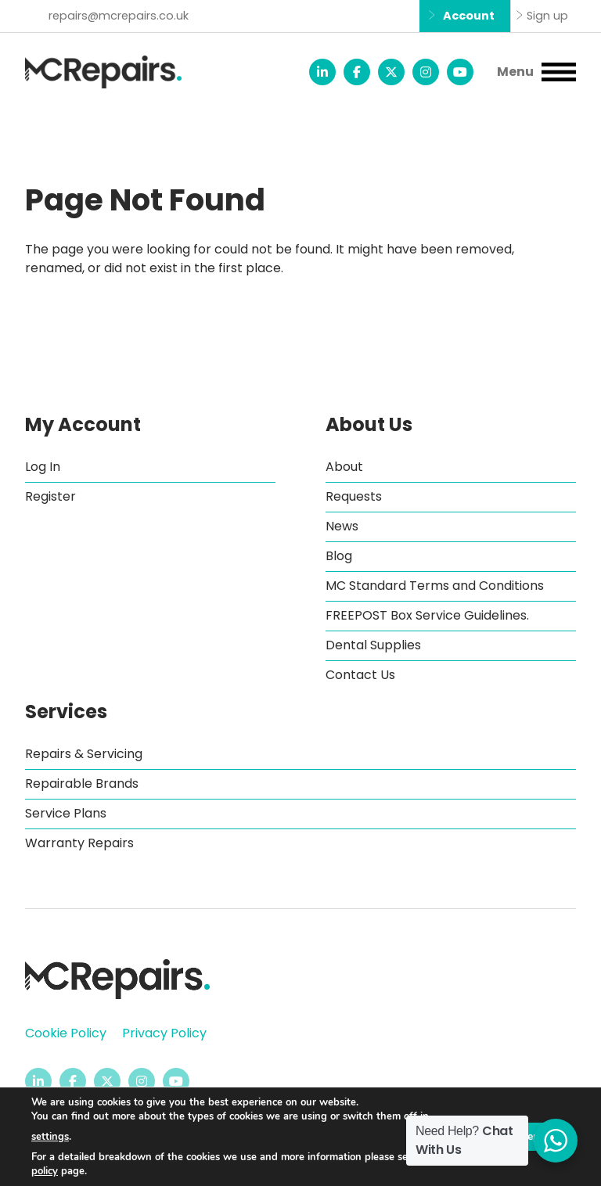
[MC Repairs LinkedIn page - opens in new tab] (322, 72)
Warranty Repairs (79, 843)
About (344, 467)
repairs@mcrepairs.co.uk (119, 15)
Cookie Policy (65, 1033)
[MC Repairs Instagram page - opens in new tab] (425, 72)
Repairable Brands (82, 783)
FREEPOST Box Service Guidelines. (427, 615)
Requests (354, 496)
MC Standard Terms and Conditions (435, 586)
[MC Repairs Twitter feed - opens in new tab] (391, 72)
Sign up (547, 15)
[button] (536, 72)
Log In (42, 467)
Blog (339, 556)
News (342, 526)
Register (50, 496)
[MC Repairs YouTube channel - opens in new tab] (460, 72)
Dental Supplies (373, 645)
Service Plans (65, 813)
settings (50, 1137)
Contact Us (360, 675)
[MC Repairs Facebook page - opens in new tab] (357, 72)
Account (469, 15)
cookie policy (60, 1171)
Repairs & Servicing (83, 754)
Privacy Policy (164, 1033)
